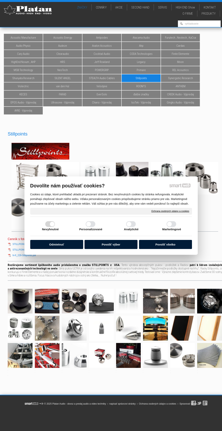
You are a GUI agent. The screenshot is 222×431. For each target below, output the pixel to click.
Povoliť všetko (165, 244)
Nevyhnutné (50, 229)
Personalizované (90, 229)
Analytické (131, 229)
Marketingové (171, 229)
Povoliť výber (111, 244)
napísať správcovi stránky (122, 403)
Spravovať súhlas (188, 403)
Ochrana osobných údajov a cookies (170, 211)
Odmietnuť (56, 244)
